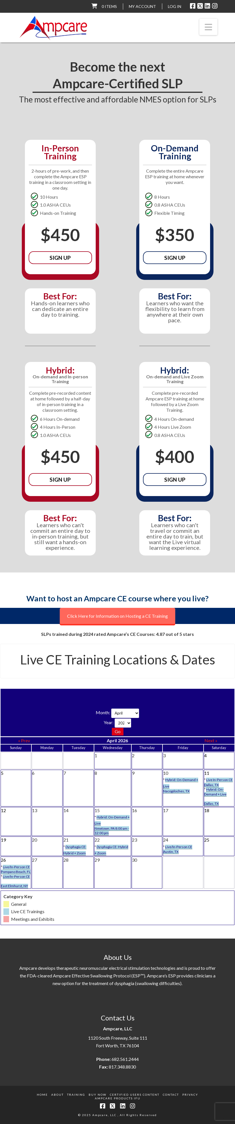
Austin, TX (171, 852)
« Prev (24, 740)
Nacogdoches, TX (176, 791)
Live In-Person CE (219, 780)
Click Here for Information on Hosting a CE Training (117, 616)
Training (76, 1094)
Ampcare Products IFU (117, 1098)
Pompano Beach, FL (16, 872)
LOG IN (174, 6)
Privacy (190, 1094)
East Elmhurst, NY (14, 886)
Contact (171, 1094)
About (57, 1094)
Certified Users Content (134, 1094)
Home (42, 1094)
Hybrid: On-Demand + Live (215, 791)
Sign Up (60, 257)
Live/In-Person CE (178, 847)
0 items (109, 6)
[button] (208, 27)
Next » (210, 740)
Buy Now (97, 1094)
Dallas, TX (211, 785)
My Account (142, 6)
